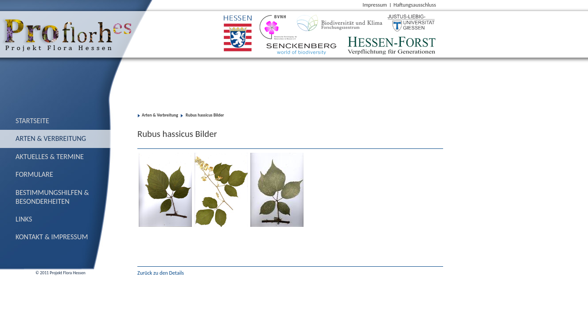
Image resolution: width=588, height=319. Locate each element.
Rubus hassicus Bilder (204, 115)
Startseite (32, 120)
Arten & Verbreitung (51, 138)
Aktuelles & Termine (50, 156)
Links (24, 218)
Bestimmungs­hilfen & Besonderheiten (52, 197)
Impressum (374, 4)
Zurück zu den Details (160, 272)
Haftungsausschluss (414, 4)
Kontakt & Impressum (52, 236)
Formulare (34, 174)
